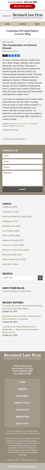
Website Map (22, 417)
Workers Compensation (15, 250)
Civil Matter (33, 124)
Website (22, 389)
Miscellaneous (11, 226)
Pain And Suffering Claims (16, 217)
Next (23, 139)
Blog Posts (22, 424)
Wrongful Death (12, 255)
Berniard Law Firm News (19, 124)
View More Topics (10, 264)
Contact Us (22, 410)
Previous (7, 139)
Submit (22, 189)
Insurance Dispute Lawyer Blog (16, 291)
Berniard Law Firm (31, 460)
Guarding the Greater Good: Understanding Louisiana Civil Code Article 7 (22, 307)
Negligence (10, 221)
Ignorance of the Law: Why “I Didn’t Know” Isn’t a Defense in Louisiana (22, 317)
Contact (22, 24)
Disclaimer (23, 396)
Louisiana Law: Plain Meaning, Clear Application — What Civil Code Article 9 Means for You (20, 329)
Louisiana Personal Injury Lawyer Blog (22, 15)
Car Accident (10, 231)
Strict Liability (11, 236)
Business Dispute (13, 240)
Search (40, 277)
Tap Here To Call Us (22, 6)
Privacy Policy (23, 403)
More (37, 24)
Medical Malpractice (14, 259)
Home (7, 24)
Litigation (5, 126)
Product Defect (18, 126)
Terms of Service (29, 433)
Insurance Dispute (13, 245)
